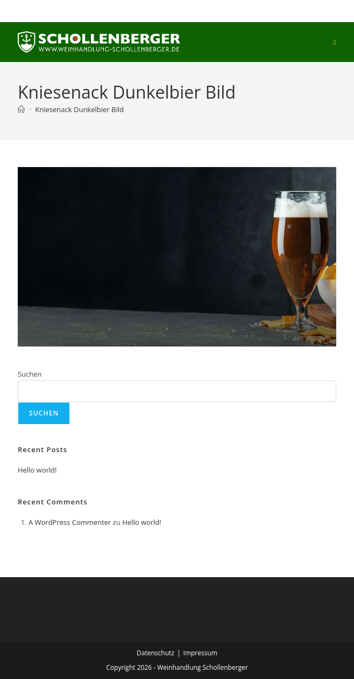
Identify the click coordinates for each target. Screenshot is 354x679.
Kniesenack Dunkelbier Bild (79, 109)
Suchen (30, 374)
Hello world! (37, 470)
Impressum (200, 652)
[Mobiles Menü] (335, 42)
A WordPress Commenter (70, 522)
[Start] (21, 109)
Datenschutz (155, 652)
